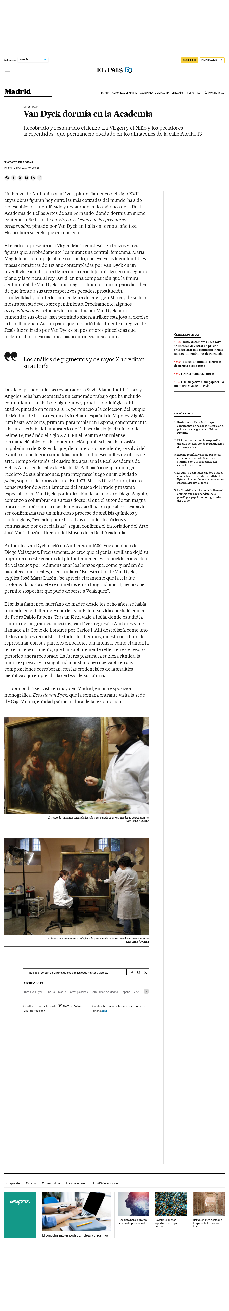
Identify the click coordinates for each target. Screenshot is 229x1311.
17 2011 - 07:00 (26, 167)
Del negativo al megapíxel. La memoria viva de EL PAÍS (199, 384)
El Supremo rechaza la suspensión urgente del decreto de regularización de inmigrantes (200, 444)
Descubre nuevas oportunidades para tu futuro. (168, 1223)
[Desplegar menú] (7, 70)
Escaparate (12, 1183)
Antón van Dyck (32, 992)
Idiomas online (75, 1183)
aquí (104, 1010)
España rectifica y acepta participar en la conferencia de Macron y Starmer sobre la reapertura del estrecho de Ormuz (199, 460)
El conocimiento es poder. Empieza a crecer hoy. (75, 1235)
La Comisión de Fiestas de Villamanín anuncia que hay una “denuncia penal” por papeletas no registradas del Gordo (200, 495)
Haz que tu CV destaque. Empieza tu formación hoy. (207, 1223)
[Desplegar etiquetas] (146, 991)
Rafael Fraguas (18, 162)
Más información (34, 1010)
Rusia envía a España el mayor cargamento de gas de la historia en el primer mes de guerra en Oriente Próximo (200, 427)
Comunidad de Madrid (124, 93)
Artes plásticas (79, 992)
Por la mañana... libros (199, 374)
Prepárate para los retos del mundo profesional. (132, 1221)
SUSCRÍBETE (189, 60)
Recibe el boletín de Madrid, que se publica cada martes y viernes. (68, 972)
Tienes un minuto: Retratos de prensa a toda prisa (198, 364)
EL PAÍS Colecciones (105, 1183)
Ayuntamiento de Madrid (154, 93)
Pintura (50, 992)
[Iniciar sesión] (212, 60)
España (105, 93)
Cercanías (177, 93)
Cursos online (51, 1183)
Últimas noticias (214, 93)
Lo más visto (183, 413)
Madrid (17, 92)
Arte (136, 992)
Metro (190, 93)
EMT (199, 93)
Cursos (31, 1183)
